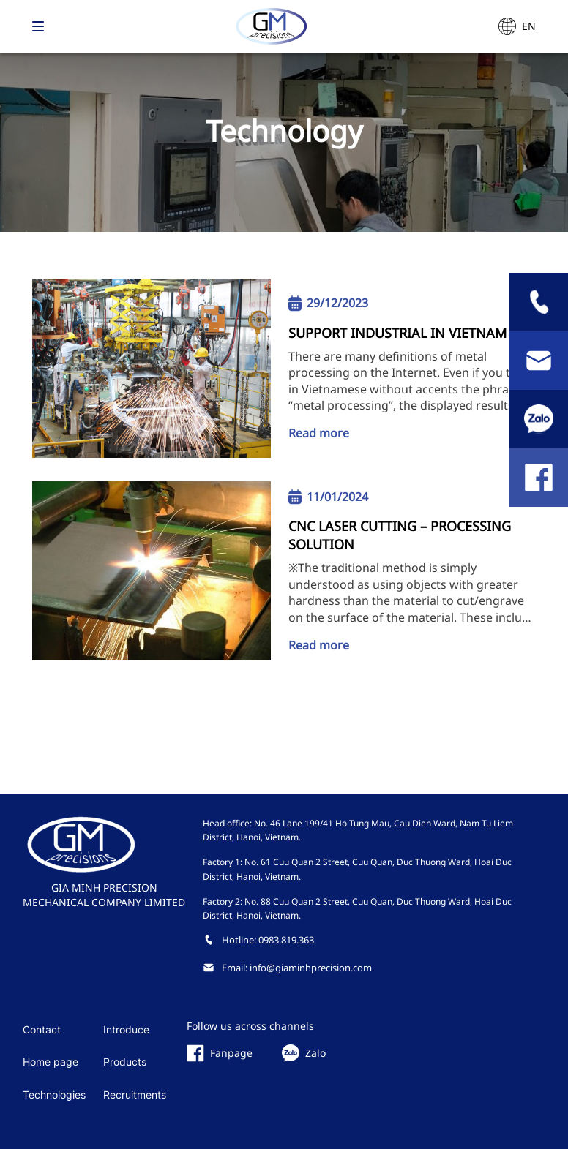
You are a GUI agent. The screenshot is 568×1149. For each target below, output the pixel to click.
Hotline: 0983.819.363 (258, 939)
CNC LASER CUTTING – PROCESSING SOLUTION (399, 535)
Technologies (54, 1094)
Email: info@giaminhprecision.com (287, 967)
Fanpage (220, 1053)
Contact (42, 1029)
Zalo (304, 1053)
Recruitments (134, 1094)
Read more (318, 433)
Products (124, 1061)
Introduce (126, 1029)
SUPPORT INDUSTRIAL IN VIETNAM (397, 333)
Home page (50, 1061)
